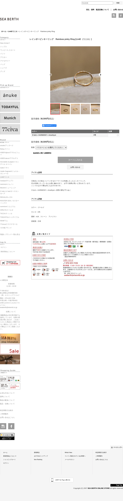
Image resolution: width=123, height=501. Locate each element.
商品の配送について (7, 400)
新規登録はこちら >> (8, 251)
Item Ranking (38, 459)
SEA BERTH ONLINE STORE (99, 488)
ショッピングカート (9, 459)
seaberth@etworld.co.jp (8, 307)
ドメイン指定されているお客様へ (75, 456)
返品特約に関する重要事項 (42, 153)
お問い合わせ (118, 10)
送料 (92, 10)
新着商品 (37, 452)
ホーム (5, 452)
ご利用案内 (4, 414)
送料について (5, 396)
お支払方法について (7, 393)
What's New (68, 452)
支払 (87, 10)
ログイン (4, 247)
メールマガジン (69, 459)
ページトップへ (117, 447)
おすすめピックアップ (41, 456)
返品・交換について (7, 404)
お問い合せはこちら (7, 417)
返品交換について (102, 10)
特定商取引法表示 (6, 410)
